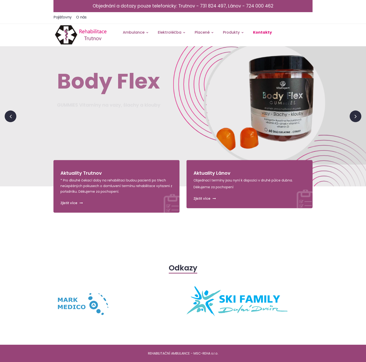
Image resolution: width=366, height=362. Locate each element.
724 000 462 (259, 6)
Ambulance (136, 32)
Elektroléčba (172, 32)
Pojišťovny (62, 17)
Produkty (233, 32)
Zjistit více (71, 202)
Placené (204, 32)
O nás (81, 17)
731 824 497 (213, 6)
